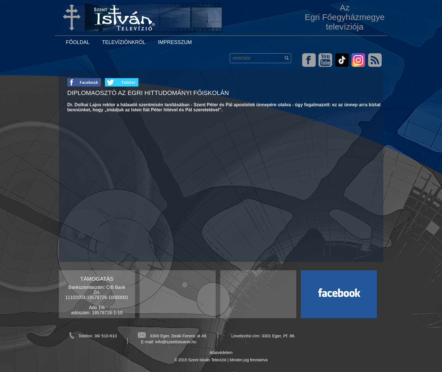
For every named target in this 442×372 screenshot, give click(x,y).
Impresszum (175, 42)
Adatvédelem (221, 352)
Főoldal (78, 42)
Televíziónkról (123, 42)
